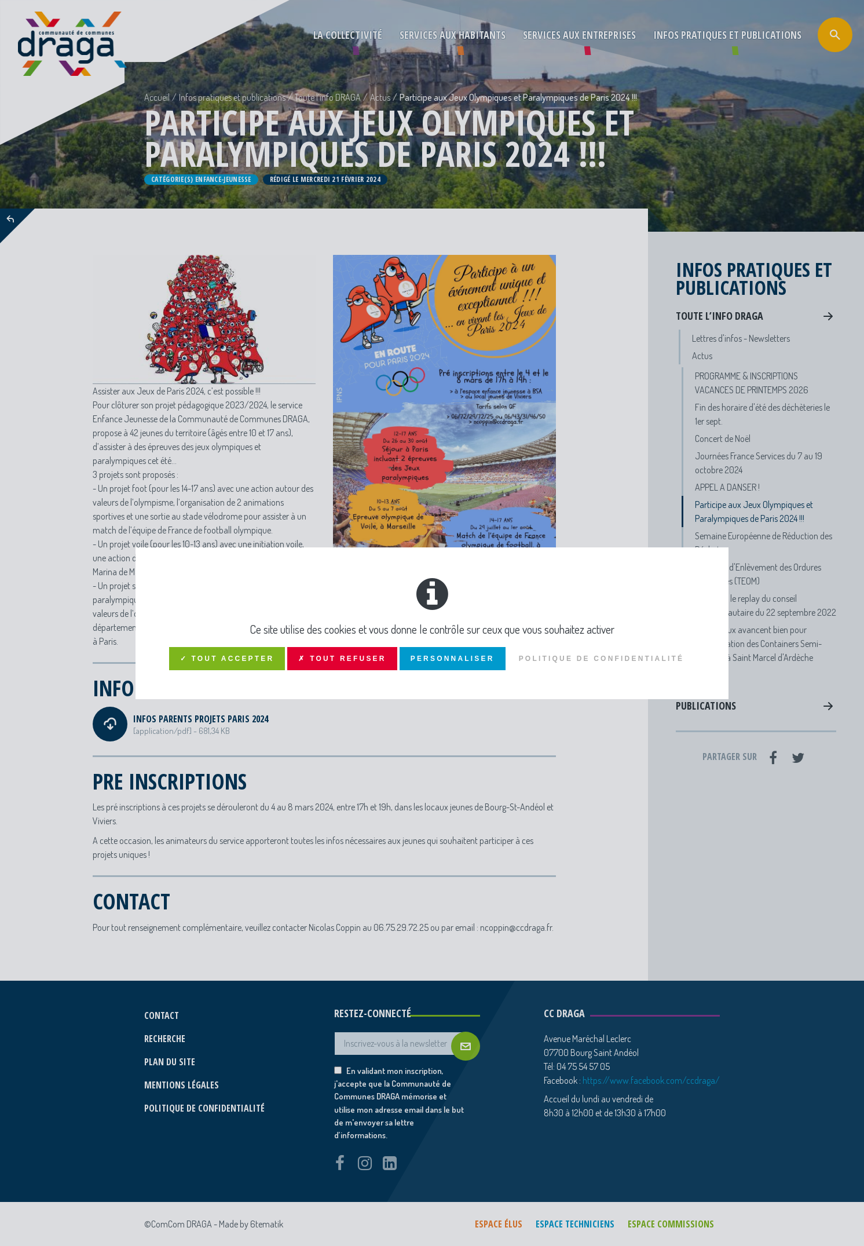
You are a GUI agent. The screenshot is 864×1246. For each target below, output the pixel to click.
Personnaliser (453, 659)
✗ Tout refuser (342, 659)
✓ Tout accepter (227, 659)
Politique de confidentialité (601, 659)
